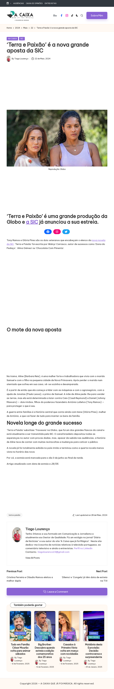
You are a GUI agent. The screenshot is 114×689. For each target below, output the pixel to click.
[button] (96, 15)
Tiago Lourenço (37, 529)
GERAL (93, 633)
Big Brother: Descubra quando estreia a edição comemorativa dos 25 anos (45, 651)
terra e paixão (14, 515)
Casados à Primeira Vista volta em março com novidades (69, 649)
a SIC (32, 222)
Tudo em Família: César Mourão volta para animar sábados (20, 649)
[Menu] (54, 15)
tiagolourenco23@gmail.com (54, 551)
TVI (45, 637)
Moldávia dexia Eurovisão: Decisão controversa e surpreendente (93, 651)
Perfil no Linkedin (83, 548)
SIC (21, 38)
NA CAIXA (12, 38)
